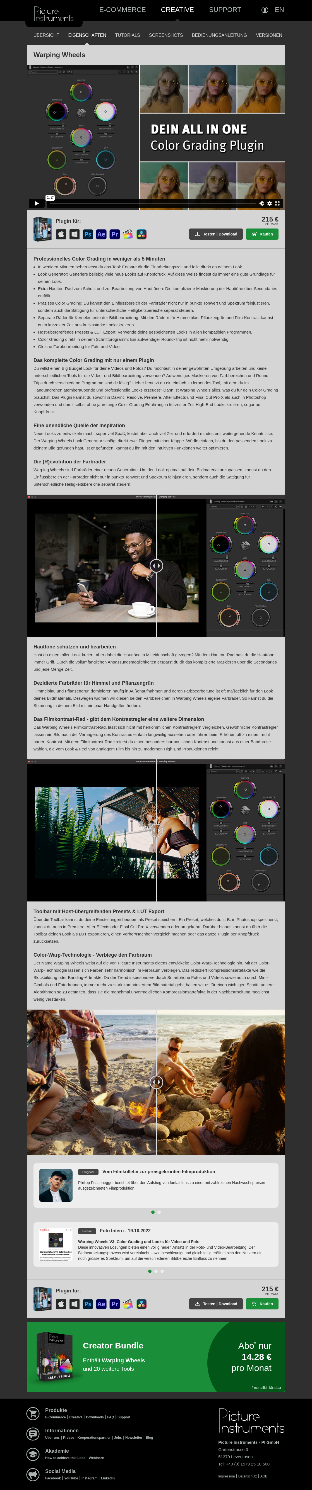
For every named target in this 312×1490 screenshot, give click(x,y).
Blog (149, 1438)
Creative (177, 9)
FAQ (110, 1417)
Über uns (52, 1438)
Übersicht (46, 35)
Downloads (95, 1417)
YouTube (71, 1478)
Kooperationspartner (94, 1438)
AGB (263, 1476)
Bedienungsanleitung (219, 35)
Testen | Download (220, 234)
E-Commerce (122, 9)
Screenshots (166, 35)
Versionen (269, 35)
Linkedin (108, 1478)
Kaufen (266, 234)
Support (225, 9)
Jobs (118, 1438)
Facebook (53, 1478)
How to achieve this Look (65, 1458)
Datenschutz (247, 1476)
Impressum (226, 1476)
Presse (68, 1438)
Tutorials (127, 35)
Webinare (96, 1458)
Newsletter (133, 1438)
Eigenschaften (87, 35)
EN (279, 9)
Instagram (89, 1478)
